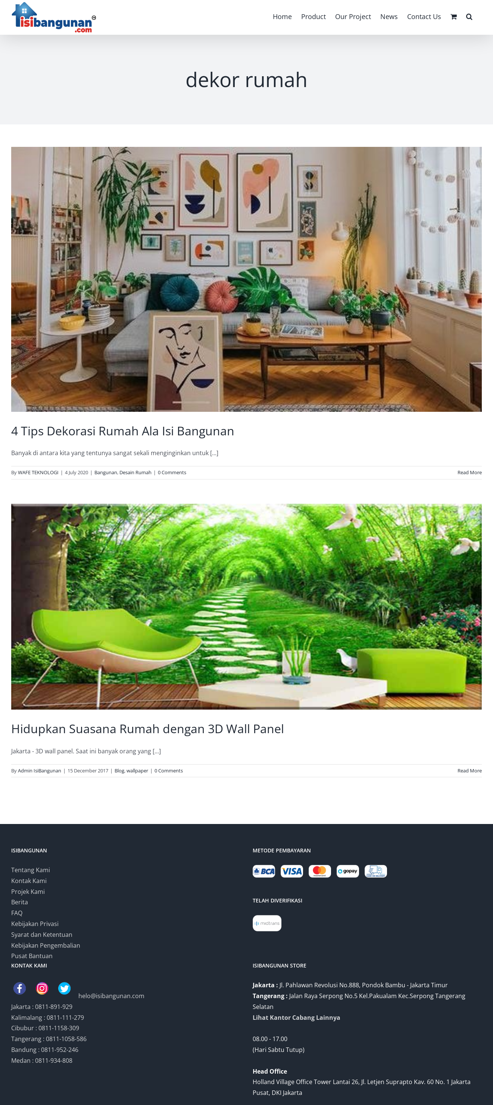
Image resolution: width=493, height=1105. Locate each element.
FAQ (16, 913)
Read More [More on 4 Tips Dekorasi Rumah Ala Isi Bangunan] (470, 472)
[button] (469, 15)
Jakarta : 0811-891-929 (41, 1007)
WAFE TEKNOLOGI (38, 472)
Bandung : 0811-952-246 (44, 1050)
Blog (119, 770)
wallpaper (137, 770)
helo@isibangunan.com (111, 996)
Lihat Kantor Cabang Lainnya (296, 1017)
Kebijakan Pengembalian (45, 945)
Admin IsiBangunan (39, 770)
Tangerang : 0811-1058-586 (49, 1039)
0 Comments (172, 472)
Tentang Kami (30, 870)
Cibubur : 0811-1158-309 (45, 1028)
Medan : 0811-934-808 (41, 1060)
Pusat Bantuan (32, 956)
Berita (19, 902)
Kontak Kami (29, 881)
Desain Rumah (135, 472)
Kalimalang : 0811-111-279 (47, 1017)
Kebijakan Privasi (35, 924)
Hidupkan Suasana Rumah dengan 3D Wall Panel (147, 728)
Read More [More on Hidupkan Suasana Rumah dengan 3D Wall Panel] (470, 770)
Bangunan (105, 472)
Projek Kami (28, 892)
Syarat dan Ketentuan (41, 934)
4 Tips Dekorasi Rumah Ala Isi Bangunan (122, 431)
